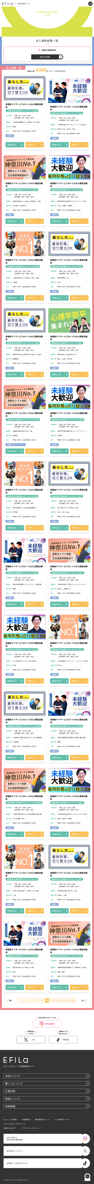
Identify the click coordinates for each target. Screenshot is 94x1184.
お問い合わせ (9, 1128)
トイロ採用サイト (61, 1119)
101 (52, 1000)
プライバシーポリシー (30, 1128)
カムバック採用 (10, 1119)
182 (73, 1000)
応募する (31, 144)
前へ (11, 1000)
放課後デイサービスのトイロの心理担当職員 (24, 105)
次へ (83, 1000)
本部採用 (25, 1119)
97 (31, 1000)
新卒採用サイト (41, 1119)
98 (36, 1000)
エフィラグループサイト (13, 1124)
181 (68, 1000)
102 (57, 1000)
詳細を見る (12, 144)
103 (63, 1000)
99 (42, 1000)
